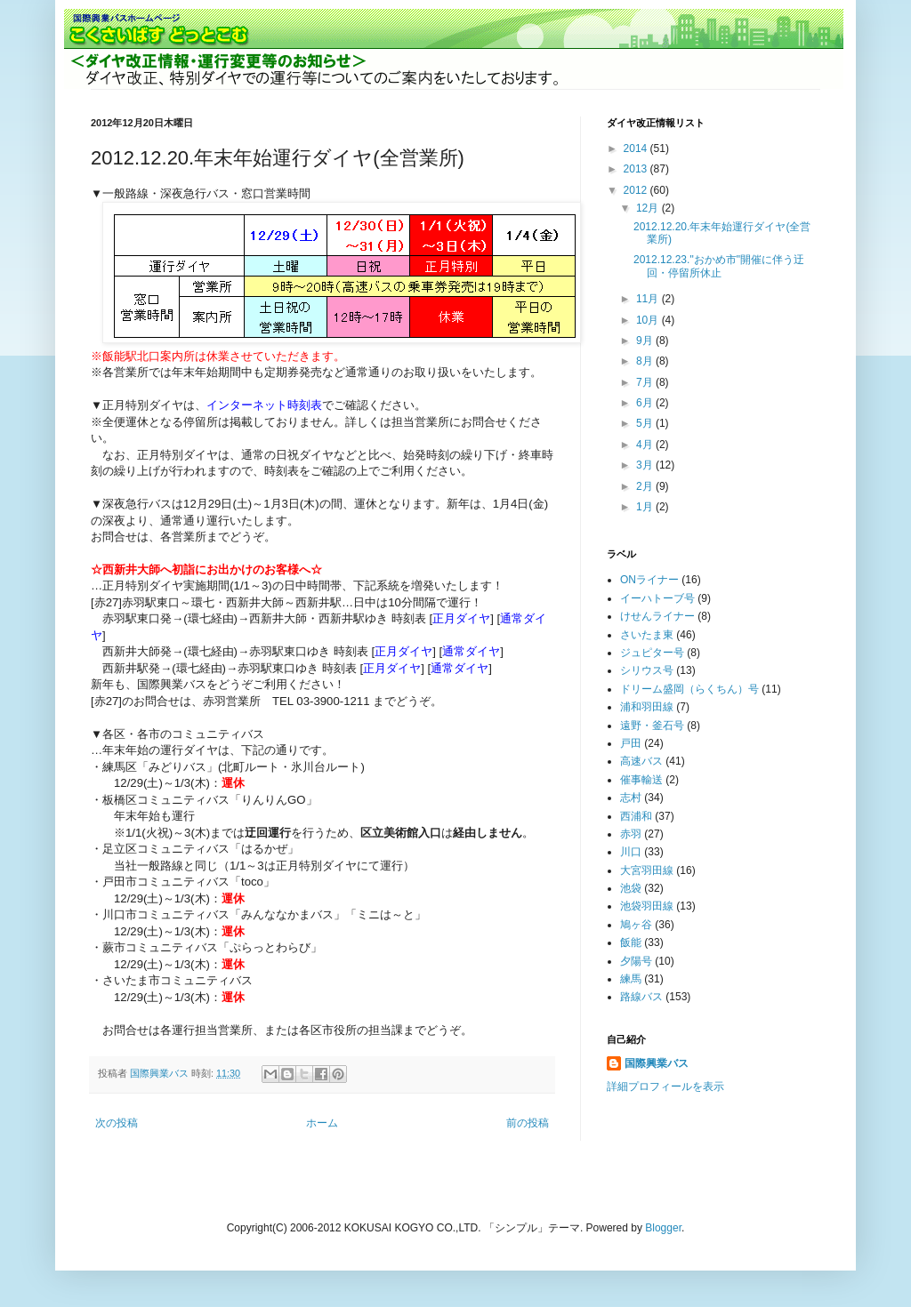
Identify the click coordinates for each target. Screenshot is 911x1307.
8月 (646, 361)
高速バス (641, 761)
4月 (646, 444)
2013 (637, 169)
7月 (646, 382)
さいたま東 (646, 635)
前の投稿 (527, 1123)
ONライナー (649, 579)
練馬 (630, 979)
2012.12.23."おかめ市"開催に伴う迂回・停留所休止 (718, 265)
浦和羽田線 (646, 707)
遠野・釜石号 (652, 725)
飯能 (630, 942)
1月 (646, 507)
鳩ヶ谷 (636, 924)
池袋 (630, 888)
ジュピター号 (652, 652)
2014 (637, 148)
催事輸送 (641, 780)
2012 (637, 190)
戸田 (630, 743)
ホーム (322, 1123)
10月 (649, 320)
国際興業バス (160, 1073)
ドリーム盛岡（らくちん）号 (689, 689)
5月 (646, 423)
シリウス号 (646, 670)
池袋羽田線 (646, 906)
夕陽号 (636, 961)
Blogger (663, 1228)
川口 (630, 852)
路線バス (641, 996)
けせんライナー (657, 616)
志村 (630, 797)
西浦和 (636, 816)
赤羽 (630, 834)
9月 (646, 340)
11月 (649, 299)
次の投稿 (116, 1123)
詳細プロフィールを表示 (665, 1086)
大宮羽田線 (646, 870)
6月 (646, 403)
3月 (646, 465)
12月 (649, 208)
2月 (646, 486)
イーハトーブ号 (657, 598)
